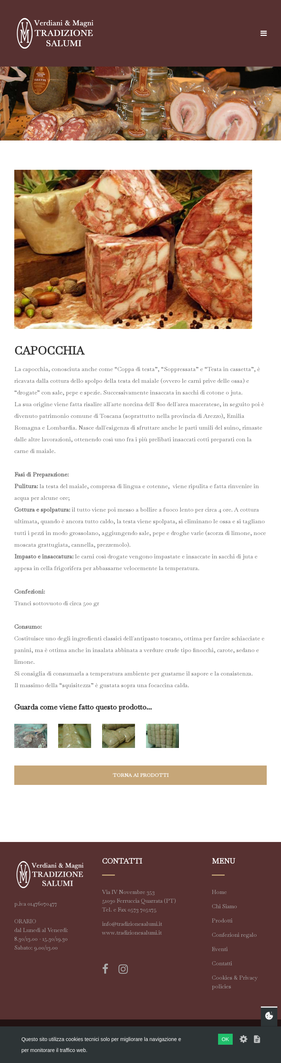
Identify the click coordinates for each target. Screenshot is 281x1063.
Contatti (222, 963)
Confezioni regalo (234, 934)
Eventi (220, 949)
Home (219, 891)
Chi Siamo (224, 906)
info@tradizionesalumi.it (132, 923)
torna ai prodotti (141, 775)
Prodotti (222, 920)
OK (225, 1039)
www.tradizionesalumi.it (132, 932)
